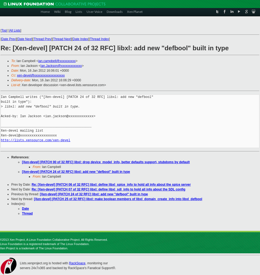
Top (3, 30)
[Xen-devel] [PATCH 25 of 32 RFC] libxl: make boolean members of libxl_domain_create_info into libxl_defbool (118, 199)
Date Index (80, 39)
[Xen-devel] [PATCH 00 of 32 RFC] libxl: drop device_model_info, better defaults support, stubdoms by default (106, 162)
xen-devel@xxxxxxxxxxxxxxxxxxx (41, 75)
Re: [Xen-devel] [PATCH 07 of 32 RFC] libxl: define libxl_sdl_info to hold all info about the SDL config (108, 189)
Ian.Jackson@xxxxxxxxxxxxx (61, 66)
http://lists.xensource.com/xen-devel (35, 140)
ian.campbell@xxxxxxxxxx (57, 61)
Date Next (24, 39)
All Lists (14, 30)
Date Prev (8, 39)
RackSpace (77, 263)
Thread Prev (42, 39)
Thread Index (99, 39)
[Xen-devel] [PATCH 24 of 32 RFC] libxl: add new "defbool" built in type (76, 172)
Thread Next (62, 39)
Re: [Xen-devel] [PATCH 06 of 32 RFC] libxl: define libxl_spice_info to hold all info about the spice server (111, 184)
